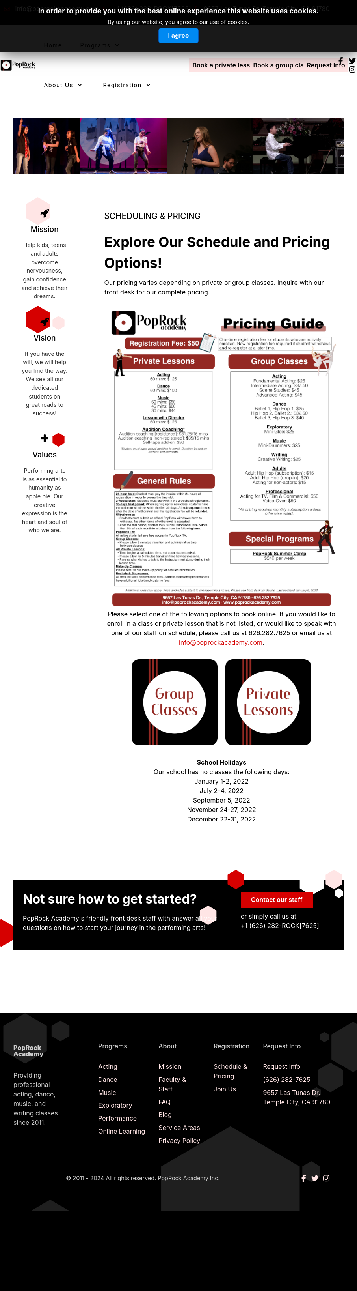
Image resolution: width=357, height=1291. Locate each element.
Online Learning (121, 1131)
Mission (169, 1066)
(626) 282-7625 (286, 1079)
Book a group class (282, 65)
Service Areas (179, 1128)
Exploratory (115, 1105)
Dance (107, 1079)
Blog (165, 1115)
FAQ (164, 1102)
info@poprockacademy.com (220, 642)
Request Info (326, 65)
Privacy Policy (179, 1141)
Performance (117, 1118)
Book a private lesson (225, 65)
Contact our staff (277, 900)
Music (107, 1092)
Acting (107, 1066)
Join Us (225, 1089)
